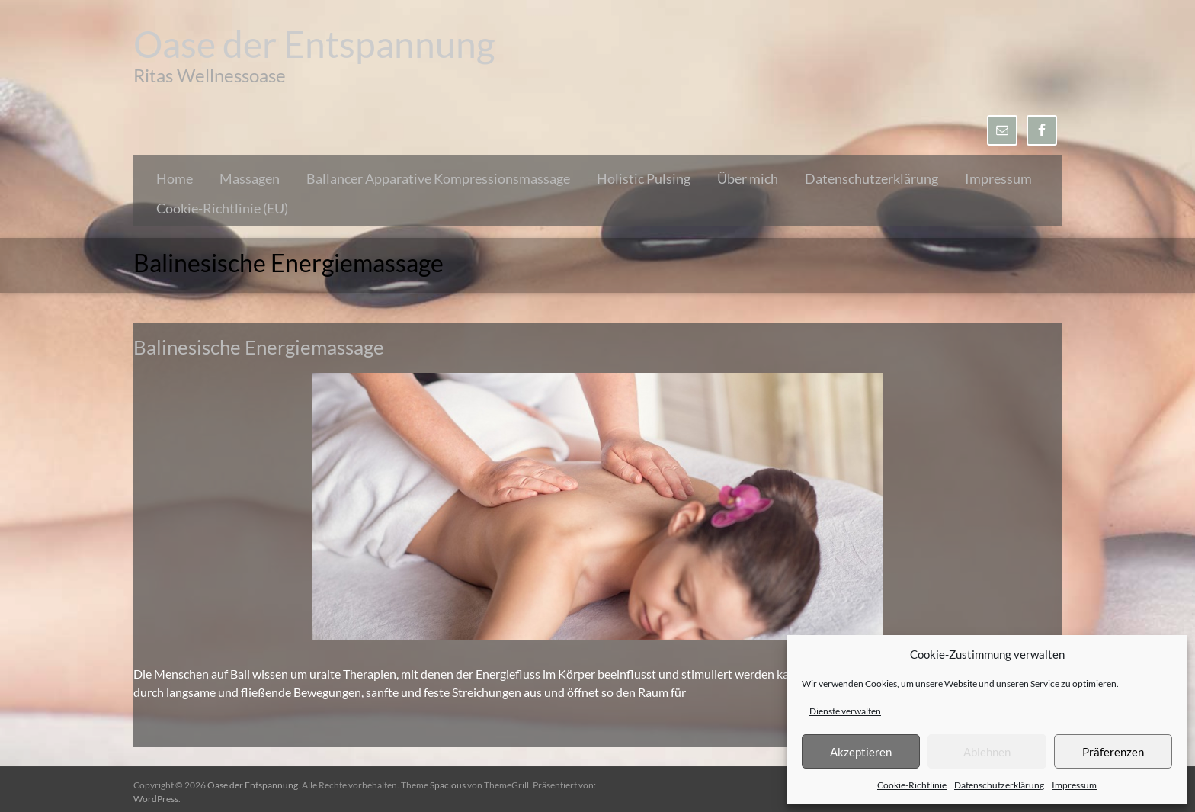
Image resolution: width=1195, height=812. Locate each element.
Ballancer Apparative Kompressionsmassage (438, 178)
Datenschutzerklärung (999, 785)
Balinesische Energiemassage (258, 347)
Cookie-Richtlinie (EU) (222, 208)
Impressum (1074, 785)
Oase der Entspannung (314, 44)
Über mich (747, 178)
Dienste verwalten (845, 711)
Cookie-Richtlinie (912, 785)
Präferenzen (1113, 752)
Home (174, 178)
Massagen (249, 178)
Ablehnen (987, 752)
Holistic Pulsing (643, 178)
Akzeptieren (861, 752)
